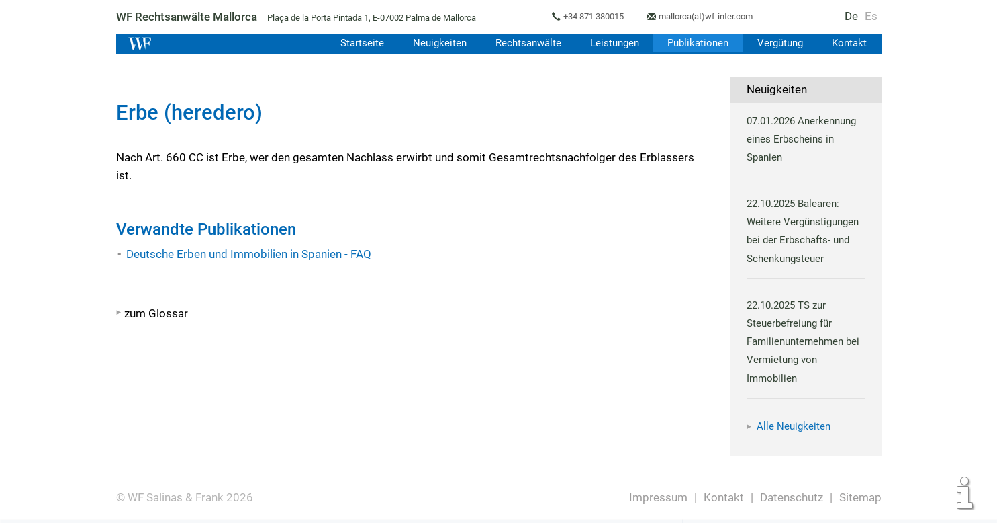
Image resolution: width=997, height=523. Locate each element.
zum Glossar (156, 313)
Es (871, 16)
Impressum (659, 497)
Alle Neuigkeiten (793, 426)
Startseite (356, 43)
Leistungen (610, 43)
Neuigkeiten (434, 43)
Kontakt (849, 43)
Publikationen (696, 43)
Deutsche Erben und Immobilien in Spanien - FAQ (249, 254)
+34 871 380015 (596, 16)
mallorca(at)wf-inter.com (711, 16)
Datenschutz (791, 497)
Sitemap (860, 497)
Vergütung (779, 43)
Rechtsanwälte (523, 43)
